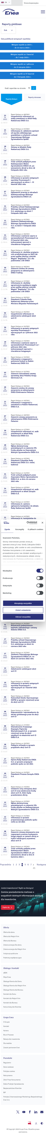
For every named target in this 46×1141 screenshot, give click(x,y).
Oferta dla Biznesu (9, 941)
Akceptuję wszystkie (23, 603)
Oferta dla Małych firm (11, 936)
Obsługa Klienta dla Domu (12, 981)
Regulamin (7, 1063)
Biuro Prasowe (8, 1035)
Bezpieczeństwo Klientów (12, 1088)
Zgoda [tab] (7, 529)
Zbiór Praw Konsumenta (11, 1080)
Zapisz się (6, 907)
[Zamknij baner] (42, 523)
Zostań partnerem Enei (11, 1048)
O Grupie (6, 1022)
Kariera (6, 1031)
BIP (4, 1092)
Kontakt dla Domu (9, 994)
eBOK (5, 973)
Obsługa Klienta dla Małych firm (14, 986)
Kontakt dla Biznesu (10, 1003)
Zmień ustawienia (23, 610)
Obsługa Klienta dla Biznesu (13, 990)
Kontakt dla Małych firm (11, 998)
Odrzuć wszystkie (23, 617)
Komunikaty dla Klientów (12, 1007)
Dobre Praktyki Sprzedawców (13, 1084)
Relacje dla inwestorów (11, 1039)
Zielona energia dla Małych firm (14, 949)
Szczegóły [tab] (19, 529)
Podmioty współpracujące (12, 958)
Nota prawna (7, 1075)
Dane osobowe (8, 1067)
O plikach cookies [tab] (35, 529)
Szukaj (38, 12)
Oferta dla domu (9, 932)
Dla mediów (7, 1043)
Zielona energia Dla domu (12, 945)
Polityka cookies (9, 1071)
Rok (8, 30)
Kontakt (6, 1026)
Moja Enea (7, 977)
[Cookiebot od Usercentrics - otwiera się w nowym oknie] (27, 522)
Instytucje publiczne (10, 954)
